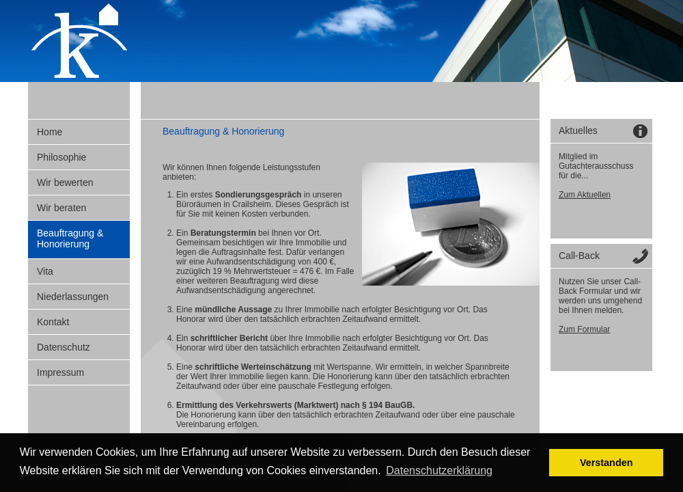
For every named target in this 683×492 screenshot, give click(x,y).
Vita (45, 271)
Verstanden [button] (606, 462)
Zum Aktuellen (585, 195)
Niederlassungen (73, 296)
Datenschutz (63, 347)
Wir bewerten (65, 182)
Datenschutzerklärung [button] (439, 470)
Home (49, 131)
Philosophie (61, 157)
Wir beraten (61, 207)
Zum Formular (584, 329)
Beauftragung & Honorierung (70, 238)
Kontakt (53, 321)
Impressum (60, 372)
